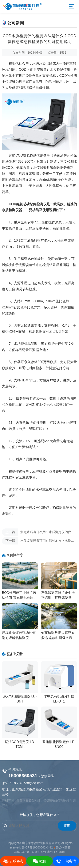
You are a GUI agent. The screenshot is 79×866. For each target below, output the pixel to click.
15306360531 (22, 775)
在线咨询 (13, 861)
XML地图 (47, 852)
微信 (39, 861)
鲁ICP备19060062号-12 (37, 847)
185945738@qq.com (27, 783)
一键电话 (66, 861)
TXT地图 (59, 852)
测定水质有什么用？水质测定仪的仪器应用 (38, 532)
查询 (67, 825)
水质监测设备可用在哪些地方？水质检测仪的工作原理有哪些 (38, 540)
